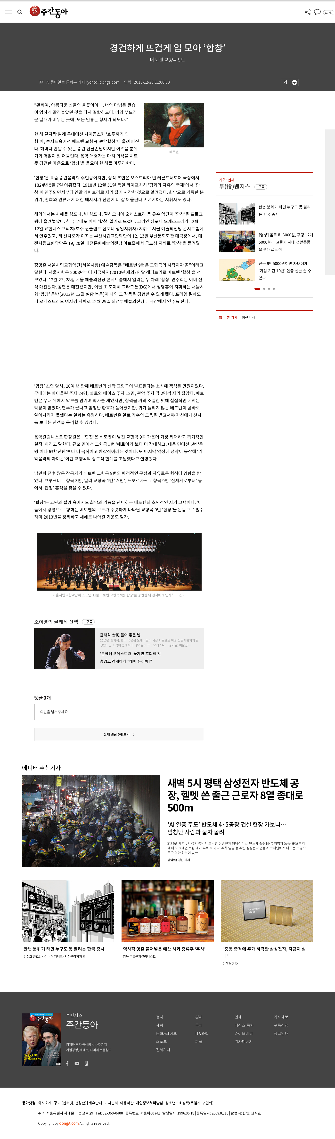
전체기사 (163, 1050)
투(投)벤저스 (234, 186)
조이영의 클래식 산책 (56, 622)
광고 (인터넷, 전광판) (70, 1103)
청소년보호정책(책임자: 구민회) (189, 1103)
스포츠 (161, 1041)
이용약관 (127, 1103)
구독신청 (281, 1025)
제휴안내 (95, 1103)
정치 (159, 1017)
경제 (199, 1017)
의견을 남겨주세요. (54, 712)
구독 (89, 622)
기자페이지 (244, 1041)
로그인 (328, 12)
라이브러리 (244, 1033)
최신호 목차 (244, 1025)
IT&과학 (202, 1033)
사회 (159, 1025)
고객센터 (111, 1103)
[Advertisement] (107, 343)
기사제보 (281, 1017)
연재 (238, 1017)
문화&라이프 (166, 1033)
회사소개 (45, 1103)
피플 (199, 1041)
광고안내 (281, 1033)
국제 (199, 1025)
